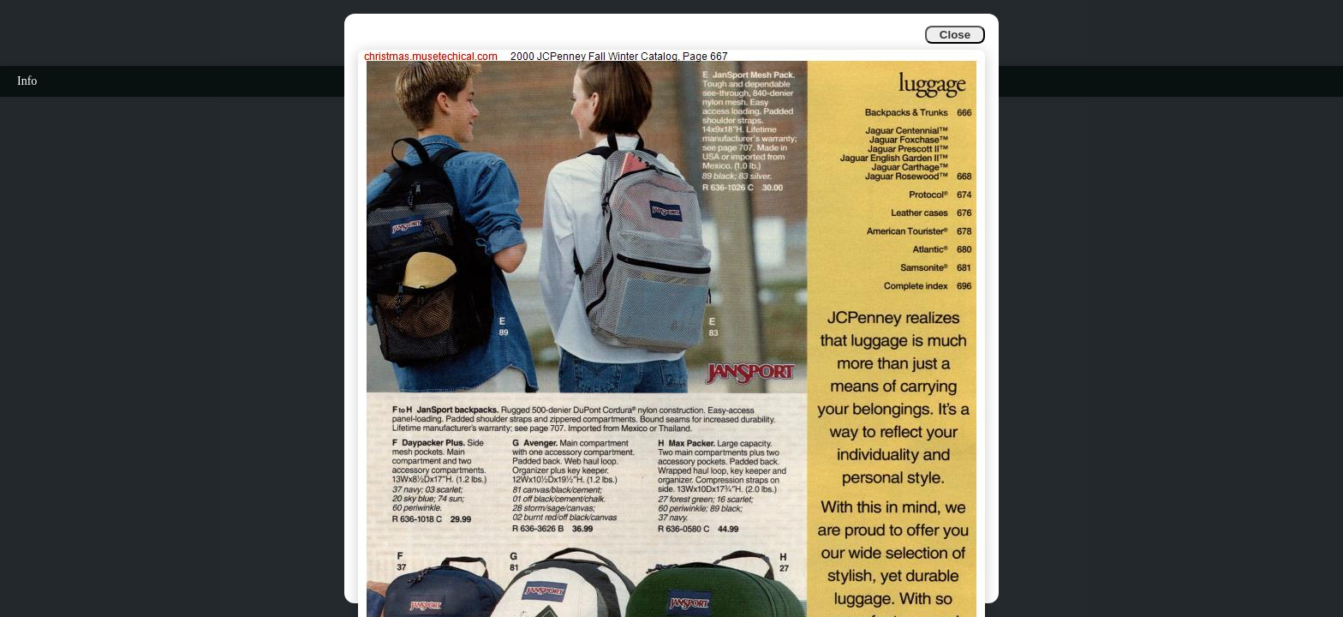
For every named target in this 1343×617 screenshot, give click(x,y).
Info (27, 81)
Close (955, 34)
